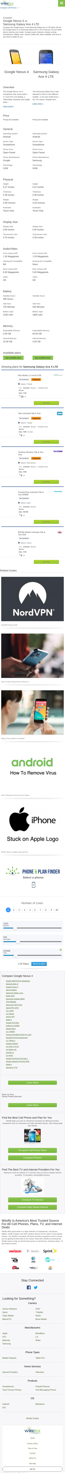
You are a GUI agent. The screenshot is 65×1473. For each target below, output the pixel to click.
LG (37, 1337)
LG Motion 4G (11, 1050)
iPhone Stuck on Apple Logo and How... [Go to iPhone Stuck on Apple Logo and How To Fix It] (15, 852)
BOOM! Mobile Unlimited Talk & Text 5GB (31, 533)
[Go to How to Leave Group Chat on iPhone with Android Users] (32, 656)
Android (5, 1404)
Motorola (6, 1340)
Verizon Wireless (9, 1309)
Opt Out (32, 1469)
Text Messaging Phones (46, 1390)
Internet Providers (10, 1372)
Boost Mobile (41, 1319)
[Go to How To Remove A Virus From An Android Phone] (32, 769)
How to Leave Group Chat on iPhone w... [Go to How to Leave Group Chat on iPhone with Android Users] (15, 682)
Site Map (32, 1464)
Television (40, 1372)
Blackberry (40, 1404)
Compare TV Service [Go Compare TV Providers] (32, 1199)
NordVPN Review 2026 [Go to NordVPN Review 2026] (9, 625)
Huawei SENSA (12, 1044)
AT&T (38, 1309)
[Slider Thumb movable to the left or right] (15, 929)
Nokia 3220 (10, 996)
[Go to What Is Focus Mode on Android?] (32, 712)
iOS (4, 1408)
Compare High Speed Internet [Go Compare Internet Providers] (32, 1207)
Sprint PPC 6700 (12, 1008)
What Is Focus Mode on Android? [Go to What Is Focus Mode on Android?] (12, 738)
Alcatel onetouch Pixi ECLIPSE (17, 1061)
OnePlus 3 (10, 1053)
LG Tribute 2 (10, 1041)
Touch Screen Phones (11, 1390)
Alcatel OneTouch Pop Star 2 (17, 1059)
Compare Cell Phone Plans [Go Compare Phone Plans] (32, 1150)
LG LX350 (10, 1011)
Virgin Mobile (8, 1316)
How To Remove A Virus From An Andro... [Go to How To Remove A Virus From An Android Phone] (15, 795)
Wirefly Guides (32, 1418)
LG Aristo (9, 1055)
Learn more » (8, 106)
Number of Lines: (32, 903)
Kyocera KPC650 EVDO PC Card (18, 1035)
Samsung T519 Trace (14, 1005)
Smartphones (8, 1386)
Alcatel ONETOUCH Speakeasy (18, 981)
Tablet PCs (40, 1358)
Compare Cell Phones (8, 8)
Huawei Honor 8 (12, 987)
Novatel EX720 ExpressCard (17, 1038)
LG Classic (10, 1014)
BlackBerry (40, 1333)
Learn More (32, 1082)
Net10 (38, 1316)
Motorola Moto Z (12, 984)
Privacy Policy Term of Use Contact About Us (32, 1451)
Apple (4, 1333)
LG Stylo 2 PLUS (12, 1047)
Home (32, 1438)
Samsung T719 (11, 1067)
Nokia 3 (9, 1020)
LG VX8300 (10, 1032)
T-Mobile (39, 1312)
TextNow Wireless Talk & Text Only (30, 453)
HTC (4, 1337)
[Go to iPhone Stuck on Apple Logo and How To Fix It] (32, 826)
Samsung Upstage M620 (15, 999)
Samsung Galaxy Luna (14, 993)
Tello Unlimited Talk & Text (29, 413)
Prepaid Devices (43, 1386)
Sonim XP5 (10, 1017)
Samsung (6, 1344)
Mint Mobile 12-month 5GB (29, 375)
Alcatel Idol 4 (11, 1029)
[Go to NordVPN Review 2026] (32, 599)
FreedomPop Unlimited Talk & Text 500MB (31, 493)
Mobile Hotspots (9, 1358)
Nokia (38, 1340)
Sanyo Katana (11, 990)
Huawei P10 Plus (12, 1023)
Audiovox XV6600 (12, 1026)
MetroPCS (6, 1319)
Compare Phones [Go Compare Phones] (32, 1157)
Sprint (5, 1312)
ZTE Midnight (11, 1002)
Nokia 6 (9, 1064)
